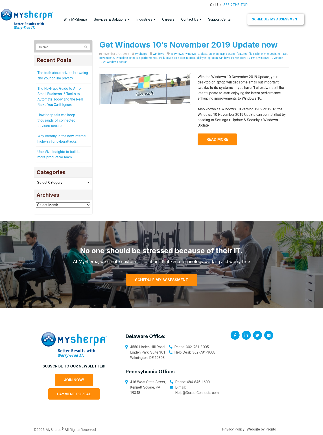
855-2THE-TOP (235, 5)
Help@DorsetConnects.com (197, 393)
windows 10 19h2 (246, 57)
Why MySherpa (75, 19)
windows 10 (226, 57)
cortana (231, 53)
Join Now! (74, 380)
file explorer (256, 53)
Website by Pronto (261, 429)
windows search (117, 61)
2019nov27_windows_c (184, 53)
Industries (145, 19)
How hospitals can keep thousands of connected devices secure (56, 120)
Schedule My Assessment (275, 19)
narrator (282, 53)
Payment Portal (74, 394)
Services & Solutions (112, 19)
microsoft (270, 53)
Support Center (220, 19)
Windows (158, 53)
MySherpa (141, 53)
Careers (168, 19)
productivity (166, 57)
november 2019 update (113, 57)
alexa (204, 53)
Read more (217, 139)
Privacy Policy (233, 429)
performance (149, 57)
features (242, 53)
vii (175, 57)
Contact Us (191, 19)
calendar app (217, 53)
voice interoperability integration (198, 57)
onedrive (134, 57)
